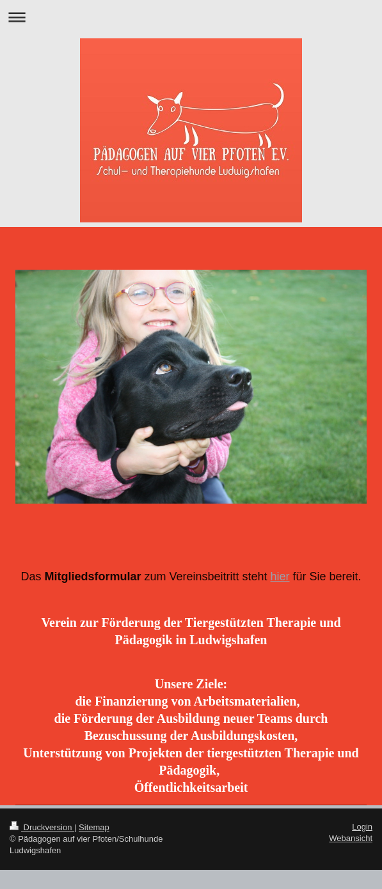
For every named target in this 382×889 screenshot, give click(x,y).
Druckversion (42, 827)
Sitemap (94, 827)
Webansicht (350, 838)
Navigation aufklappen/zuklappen (191, 17)
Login (362, 826)
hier (280, 576)
